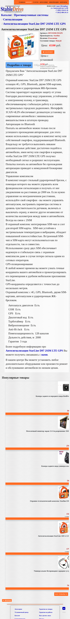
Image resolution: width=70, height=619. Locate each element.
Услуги (35, 2)
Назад (7, 600)
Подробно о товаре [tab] (19, 65)
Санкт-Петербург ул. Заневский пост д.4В (59, 7)
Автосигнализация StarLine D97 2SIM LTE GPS (34, 23)
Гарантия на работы (45, 612)
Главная (22, 2)
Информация (54, 2)
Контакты (63, 2)
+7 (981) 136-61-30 (61, 10)
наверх (63, 610)
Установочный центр (21, 612)
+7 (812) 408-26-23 (61, 12)
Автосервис (44, 2)
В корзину (48, 52)
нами (44, 354)
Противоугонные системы (31, 15)
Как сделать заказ (45, 615)
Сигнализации (12, 19)
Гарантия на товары (45, 609)
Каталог (29, 2)
